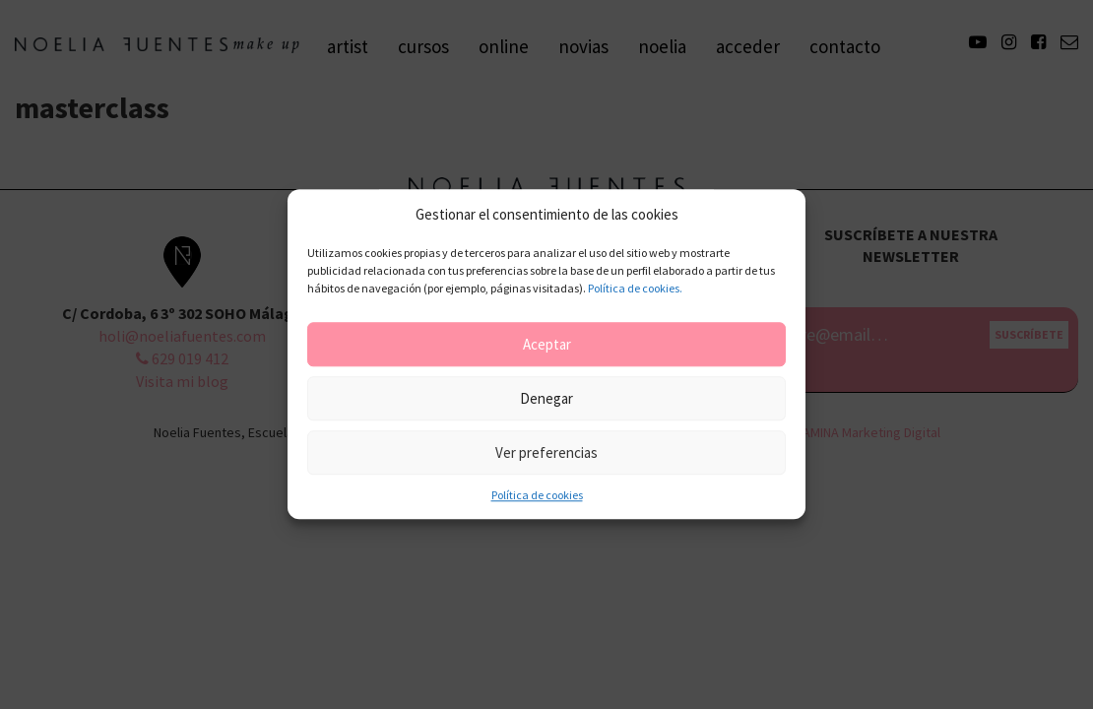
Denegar (546, 398)
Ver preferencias (546, 452)
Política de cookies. (635, 289)
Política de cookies (537, 495)
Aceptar (547, 344)
